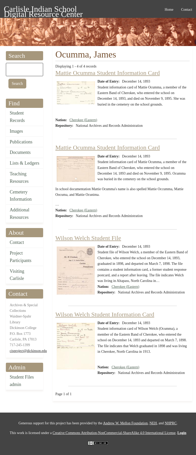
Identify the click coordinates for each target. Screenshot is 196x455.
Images (16, 131)
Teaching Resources (19, 177)
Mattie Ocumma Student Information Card (107, 73)
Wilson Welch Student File (88, 238)
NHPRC (171, 423)
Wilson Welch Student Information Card (104, 314)
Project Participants (20, 257)
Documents (20, 152)
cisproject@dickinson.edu (28, 351)
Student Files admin (22, 380)
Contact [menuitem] (186, 10)
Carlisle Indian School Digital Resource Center (43, 9)
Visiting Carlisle (17, 275)
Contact (17, 242)
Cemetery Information (21, 195)
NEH (153, 423)
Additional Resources (19, 213)
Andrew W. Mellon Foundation (125, 423)
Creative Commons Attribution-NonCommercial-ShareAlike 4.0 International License (114, 433)
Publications (21, 141)
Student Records (17, 116)
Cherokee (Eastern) (83, 120)
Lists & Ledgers (24, 163)
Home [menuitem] (169, 10)
